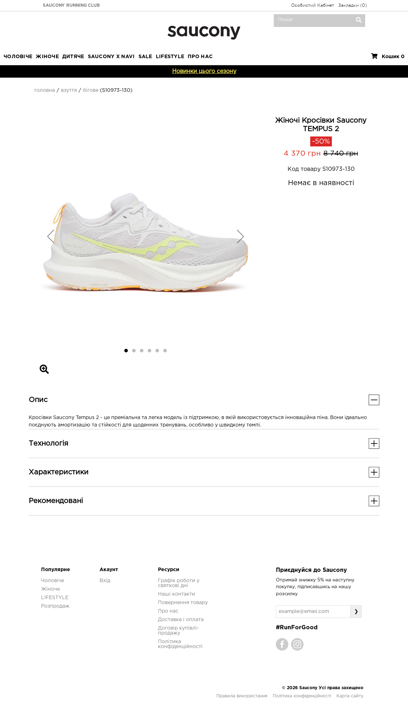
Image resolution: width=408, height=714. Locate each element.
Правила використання (241, 696)
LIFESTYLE (170, 57)
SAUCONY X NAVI (111, 57)
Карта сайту (349, 696)
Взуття (69, 90)
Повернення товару (183, 603)
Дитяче (73, 57)
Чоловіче (18, 57)
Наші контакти (176, 594)
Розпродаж (55, 606)
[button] (51, 236)
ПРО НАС (200, 57)
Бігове (90, 90)
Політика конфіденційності (302, 696)
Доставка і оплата (181, 620)
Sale (145, 57)
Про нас (168, 611)
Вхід (105, 581)
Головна (44, 90)
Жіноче (47, 57)
